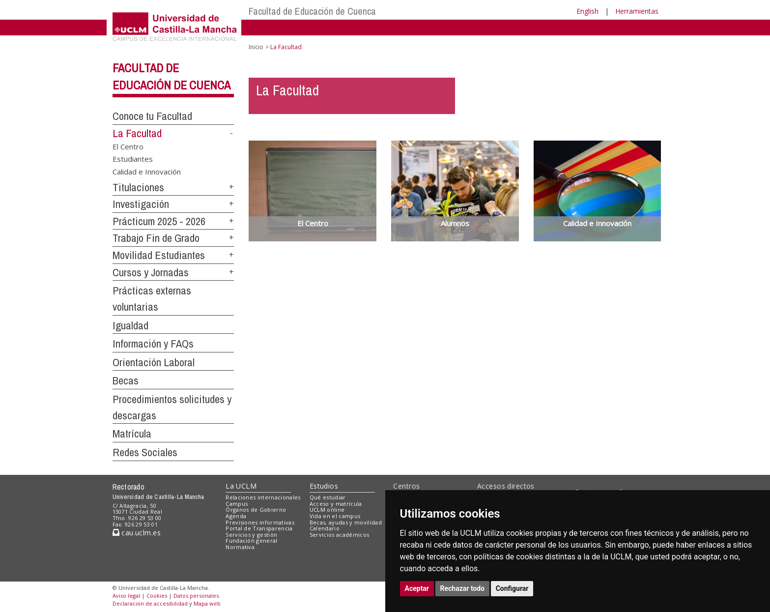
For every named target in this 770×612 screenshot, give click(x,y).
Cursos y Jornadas (151, 272)
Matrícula (132, 433)
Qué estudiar (328, 497)
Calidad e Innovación (147, 171)
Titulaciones (138, 187)
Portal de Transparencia (259, 528)
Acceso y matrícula (336, 503)
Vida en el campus (335, 516)
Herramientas (636, 11)
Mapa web (207, 603)
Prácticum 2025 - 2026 (159, 221)
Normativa (240, 547)
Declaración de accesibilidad (150, 603)
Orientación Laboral (154, 362)
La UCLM (241, 486)
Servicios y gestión (251, 534)
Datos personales (196, 595)
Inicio (256, 47)
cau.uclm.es (137, 532)
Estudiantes (133, 159)
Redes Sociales (145, 452)
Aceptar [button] (417, 588)
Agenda (236, 516)
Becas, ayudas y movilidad (346, 522)
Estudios (324, 486)
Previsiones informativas (260, 522)
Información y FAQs (153, 343)
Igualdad (130, 325)
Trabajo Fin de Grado (156, 238)
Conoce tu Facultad (152, 116)
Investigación (141, 204)
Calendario (325, 528)
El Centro (128, 146)
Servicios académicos (340, 534)
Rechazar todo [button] (462, 588)
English (587, 11)
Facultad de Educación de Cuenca (312, 11)
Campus (237, 503)
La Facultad (137, 133)
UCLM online (327, 509)
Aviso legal (126, 595)
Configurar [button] (512, 588)
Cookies (156, 595)
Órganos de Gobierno (256, 509)
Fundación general (252, 540)
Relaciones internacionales (263, 497)
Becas (126, 380)
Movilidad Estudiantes (159, 255)
